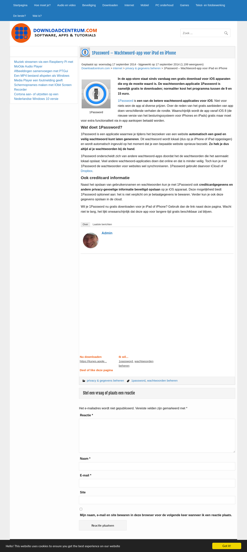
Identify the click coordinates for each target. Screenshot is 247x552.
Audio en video (66, 5)
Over (85, 224)
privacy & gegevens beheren (105, 380)
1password (126, 361)
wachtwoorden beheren (162, 380)
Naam (85, 458)
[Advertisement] (157, 306)
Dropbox (86, 171)
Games (184, 5)
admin (107, 233)
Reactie (86, 415)
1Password (126, 100)
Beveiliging (89, 5)
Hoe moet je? (42, 5)
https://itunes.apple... (93, 361)
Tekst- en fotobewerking (210, 5)
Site (82, 492)
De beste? (19, 15)
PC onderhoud (164, 5)
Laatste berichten (102, 224)
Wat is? (37, 15)
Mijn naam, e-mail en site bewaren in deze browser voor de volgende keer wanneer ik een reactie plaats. (156, 515)
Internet (129, 5)
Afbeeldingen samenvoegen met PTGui (41, 71)
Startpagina (20, 5)
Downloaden (110, 5)
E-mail (85, 475)
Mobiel (145, 5)
